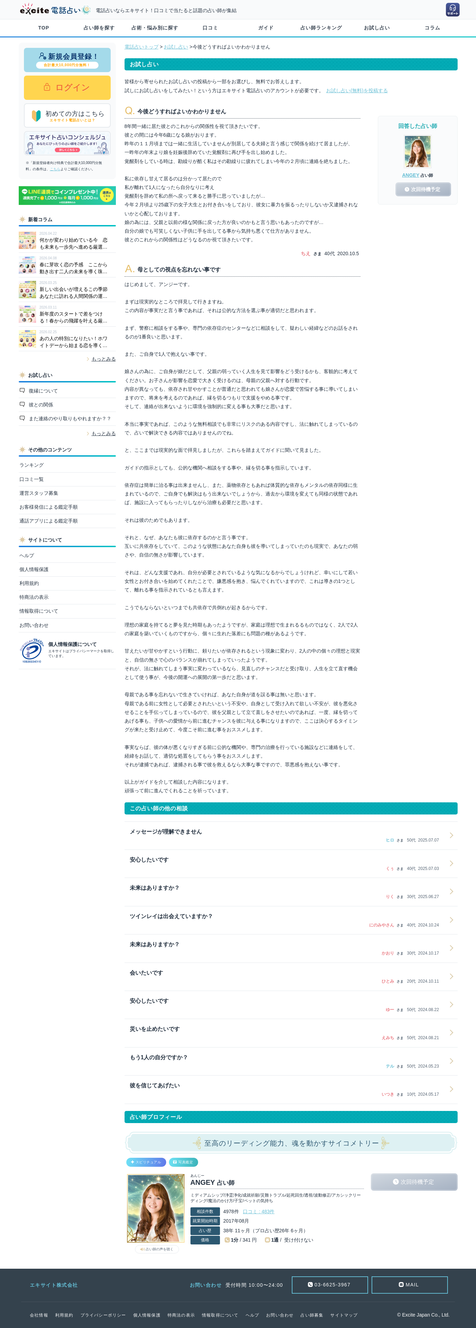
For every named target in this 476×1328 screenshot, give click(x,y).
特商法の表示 (34, 597)
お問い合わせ (34, 625)
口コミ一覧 (31, 479)
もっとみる (104, 359)
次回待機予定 (417, 1182)
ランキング (31, 465)
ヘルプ (26, 555)
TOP (43, 28)
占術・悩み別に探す (154, 28)
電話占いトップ (142, 47)
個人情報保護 (34, 569)
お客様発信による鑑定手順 (48, 507)
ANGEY (410, 175)
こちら (55, 169)
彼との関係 (40, 404)
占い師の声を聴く (159, 1249)
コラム (432, 28)
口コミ (210, 28)
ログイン (71, 87)
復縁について (42, 391)
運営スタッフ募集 (38, 493)
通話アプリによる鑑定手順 (48, 521)
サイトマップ (344, 1315)
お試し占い (377, 28)
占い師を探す (99, 28)
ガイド (266, 28)
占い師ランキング (321, 28)
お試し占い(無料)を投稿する (357, 90)
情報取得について (38, 611)
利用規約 (29, 583)
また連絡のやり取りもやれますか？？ (69, 418)
